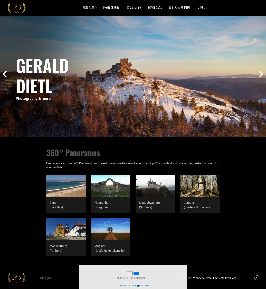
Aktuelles (88, 8)
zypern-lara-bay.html (66, 194)
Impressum (138, 278)
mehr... (201, 8)
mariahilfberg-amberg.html (66, 237)
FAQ (115, 278)
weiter (260, 77)
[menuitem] (89, 8)
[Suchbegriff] (61, 278)
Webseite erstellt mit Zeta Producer (214, 278)
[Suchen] (82, 278)
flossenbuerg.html (110, 194)
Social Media (134, 8)
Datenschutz (103, 278)
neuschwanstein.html (155, 194)
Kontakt (124, 278)
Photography (111, 8)
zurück (5, 77)
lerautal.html (200, 194)
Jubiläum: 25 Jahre (179, 8)
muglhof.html (110, 237)
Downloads (155, 8)
